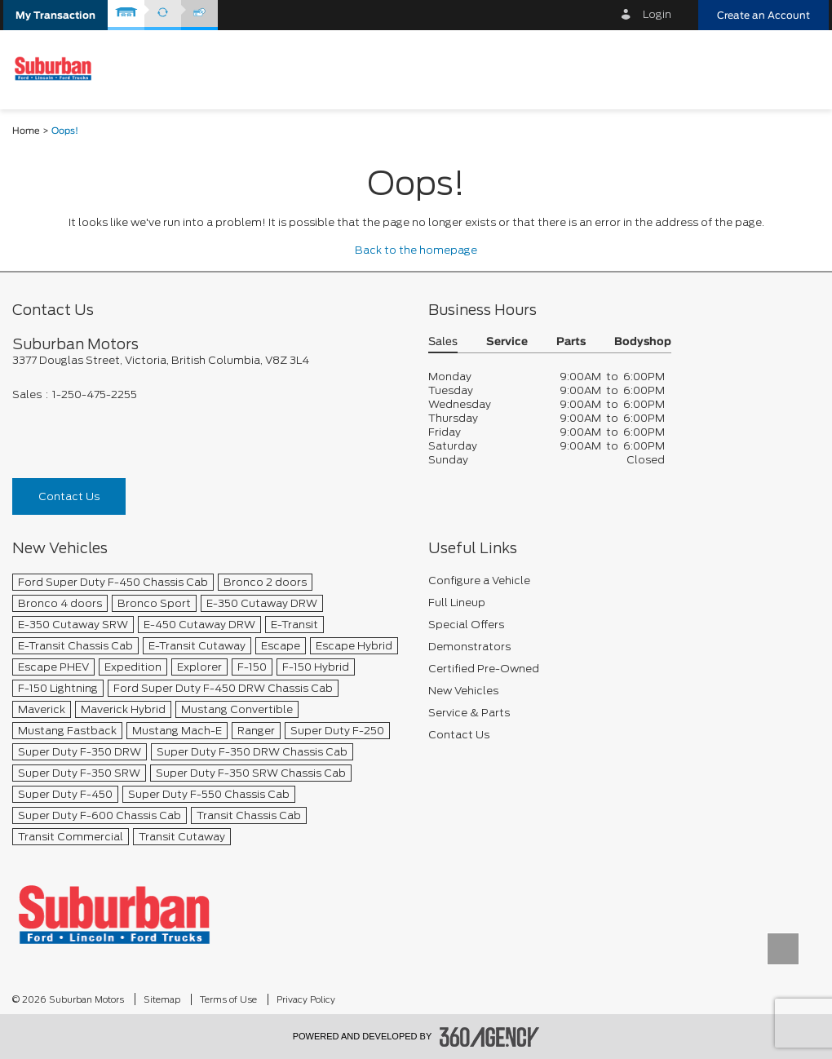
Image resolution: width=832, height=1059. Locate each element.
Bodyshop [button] (642, 342)
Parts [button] (571, 342)
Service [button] (507, 342)
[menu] (803, 69)
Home (26, 130)
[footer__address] (208, 360)
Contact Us (69, 496)
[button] (55, 15)
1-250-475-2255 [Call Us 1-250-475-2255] (94, 394)
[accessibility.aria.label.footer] (489, 1037)
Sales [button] (443, 342)
